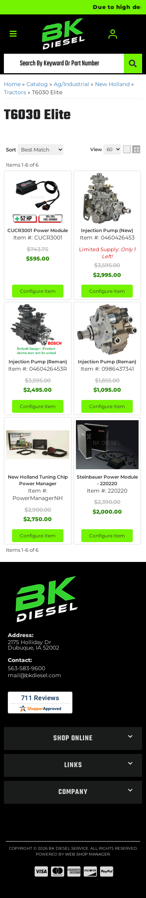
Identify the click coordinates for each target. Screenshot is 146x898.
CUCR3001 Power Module (37, 230)
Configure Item (38, 291)
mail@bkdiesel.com (34, 675)
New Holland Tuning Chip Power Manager (38, 480)
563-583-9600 (26, 668)
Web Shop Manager (87, 854)
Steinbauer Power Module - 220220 (107, 480)
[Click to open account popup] (113, 34)
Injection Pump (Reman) (38, 361)
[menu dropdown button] (13, 34)
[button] (73, 63)
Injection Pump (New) (107, 230)
